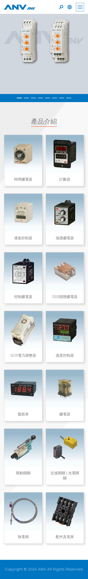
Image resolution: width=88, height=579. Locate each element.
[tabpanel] (44, 54)
